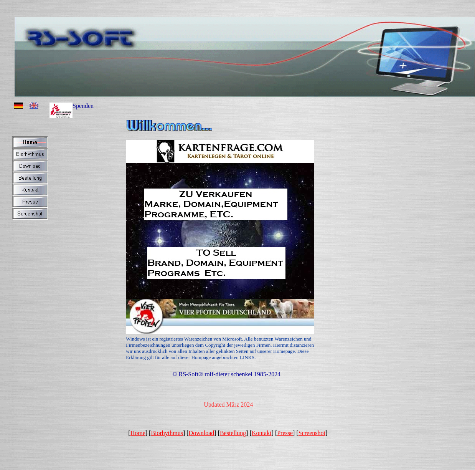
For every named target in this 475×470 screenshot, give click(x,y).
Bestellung (233, 433)
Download (201, 433)
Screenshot (312, 433)
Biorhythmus (167, 433)
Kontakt (262, 433)
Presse (285, 433)
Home (137, 433)
